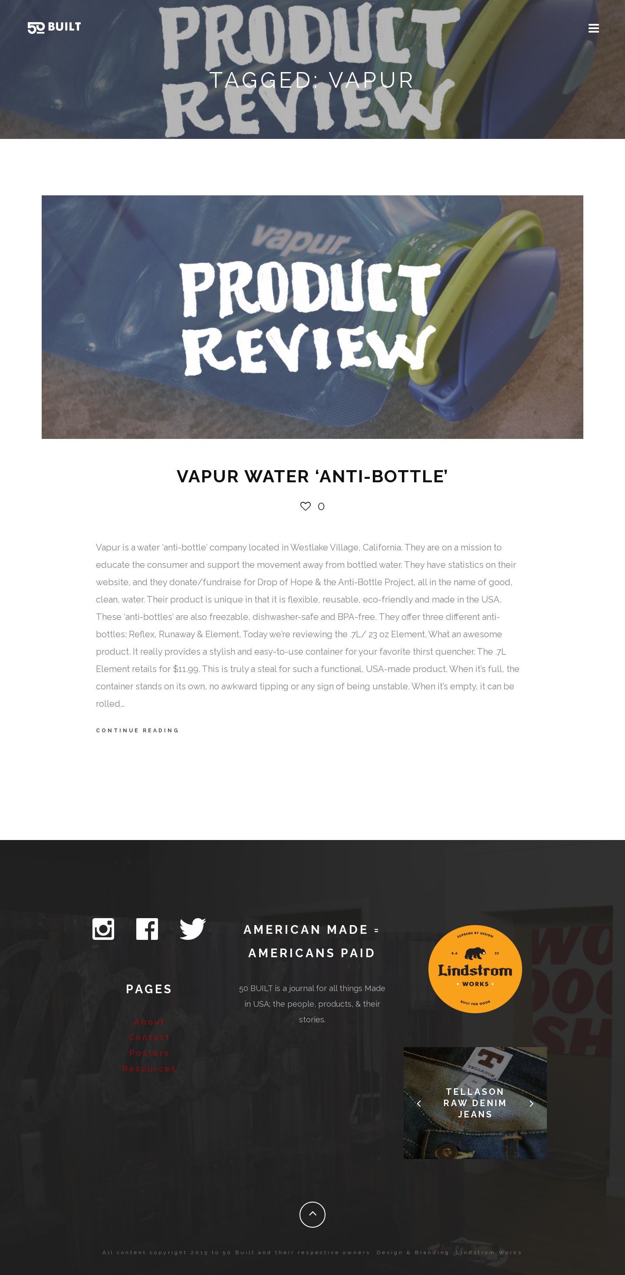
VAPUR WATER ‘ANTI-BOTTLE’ (313, 476)
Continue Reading (138, 731)
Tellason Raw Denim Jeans (475, 1103)
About (149, 1021)
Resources (149, 1068)
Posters (149, 1053)
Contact (150, 1037)
